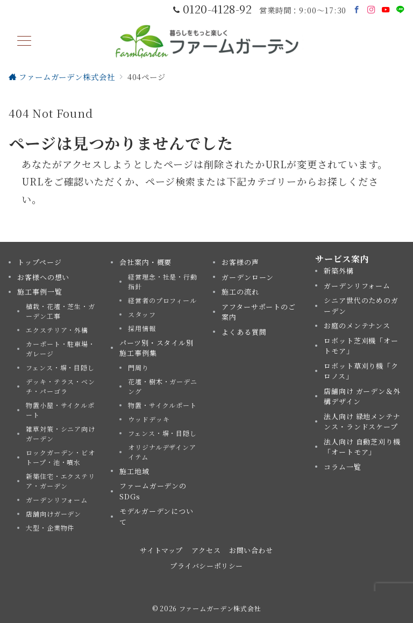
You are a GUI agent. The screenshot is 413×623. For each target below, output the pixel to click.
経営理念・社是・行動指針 (162, 281)
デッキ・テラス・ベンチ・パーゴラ (60, 386)
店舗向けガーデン (53, 513)
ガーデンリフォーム (57, 499)
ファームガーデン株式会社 (220, 608)
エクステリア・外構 (57, 329)
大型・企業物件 (50, 527)
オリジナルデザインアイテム (162, 451)
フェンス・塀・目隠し (60, 367)
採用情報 (142, 328)
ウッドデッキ (148, 419)
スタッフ (142, 314)
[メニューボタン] (24, 41)
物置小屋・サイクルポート (60, 409)
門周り (138, 367)
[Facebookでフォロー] (357, 9)
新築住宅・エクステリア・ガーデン (60, 480)
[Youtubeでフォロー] (386, 9)
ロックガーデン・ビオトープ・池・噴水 (60, 457)
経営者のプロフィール (162, 300)
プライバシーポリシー (206, 566)
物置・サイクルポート (162, 405)
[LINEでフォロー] (400, 9)
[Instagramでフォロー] (371, 9)
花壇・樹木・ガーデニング (162, 386)
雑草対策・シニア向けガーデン (60, 433)
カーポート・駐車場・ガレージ (60, 348)
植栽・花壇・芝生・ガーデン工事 (60, 311)
